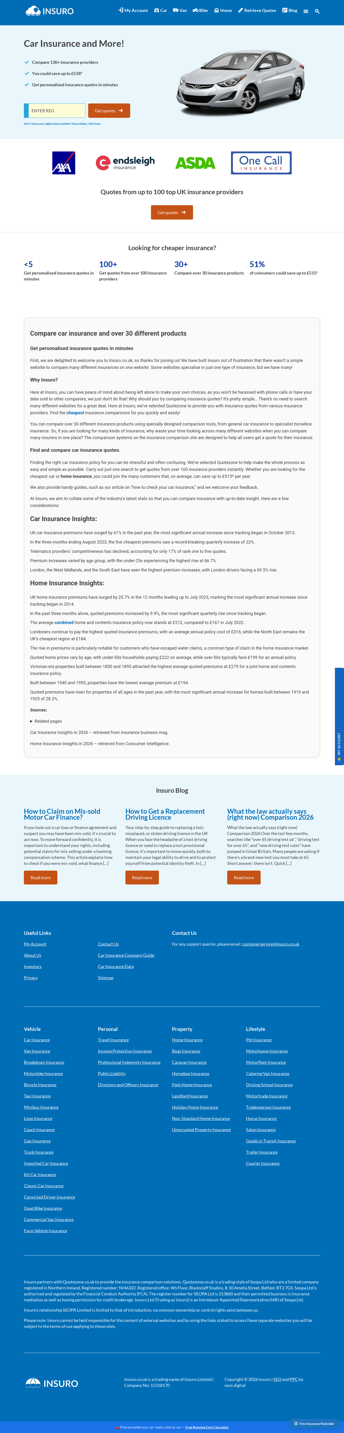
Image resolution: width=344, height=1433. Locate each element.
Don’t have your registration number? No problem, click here (62, 123)
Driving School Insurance (269, 1084)
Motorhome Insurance (267, 1051)
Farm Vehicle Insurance (45, 1230)
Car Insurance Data (116, 966)
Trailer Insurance (262, 1152)
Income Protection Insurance (125, 1051)
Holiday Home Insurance (195, 1107)
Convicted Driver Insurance (49, 1197)
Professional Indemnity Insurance (129, 1062)
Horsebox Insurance (190, 1073)
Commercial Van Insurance (49, 1219)
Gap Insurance (37, 1140)
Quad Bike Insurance (43, 1208)
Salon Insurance (261, 1129)
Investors (33, 966)
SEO (277, 1379)
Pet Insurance (259, 1039)
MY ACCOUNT (339, 747)
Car (160, 10)
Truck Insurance (39, 1152)
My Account (133, 10)
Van (180, 10)
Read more (41, 877)
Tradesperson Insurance (268, 1107)
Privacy (31, 977)
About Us (32, 955)
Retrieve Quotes (257, 10)
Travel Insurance (113, 1039)
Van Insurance (37, 1051)
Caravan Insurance (189, 1062)
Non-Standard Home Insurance (201, 1118)
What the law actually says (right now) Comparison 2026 (270, 814)
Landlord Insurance (190, 1096)
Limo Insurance (38, 1118)
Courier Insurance (263, 1163)
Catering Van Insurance (267, 1073)
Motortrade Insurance (266, 1096)
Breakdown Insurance (44, 1062)
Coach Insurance (39, 1129)
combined (64, 622)
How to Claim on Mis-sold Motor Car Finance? (62, 814)
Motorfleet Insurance (266, 1062)
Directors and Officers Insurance (128, 1084)
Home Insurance (187, 1039)
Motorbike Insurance (43, 1073)
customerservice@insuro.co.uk (270, 944)
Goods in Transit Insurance (271, 1140)
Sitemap (105, 977)
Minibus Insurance (41, 1107)
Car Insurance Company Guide (126, 955)
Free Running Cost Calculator (207, 1427)
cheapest (75, 412)
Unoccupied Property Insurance (201, 1129)
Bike (200, 10)
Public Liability (112, 1073)
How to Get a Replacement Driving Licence (165, 814)
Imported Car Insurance (46, 1163)
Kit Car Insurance (40, 1174)
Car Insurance (37, 1039)
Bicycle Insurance (40, 1084)
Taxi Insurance (37, 1096)
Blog (289, 10)
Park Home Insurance (192, 1084)
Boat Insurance (186, 1051)
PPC (294, 1379)
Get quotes (109, 110)
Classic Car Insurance (44, 1185)
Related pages (48, 721)
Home (223, 10)
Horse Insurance (261, 1118)
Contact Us (108, 944)
